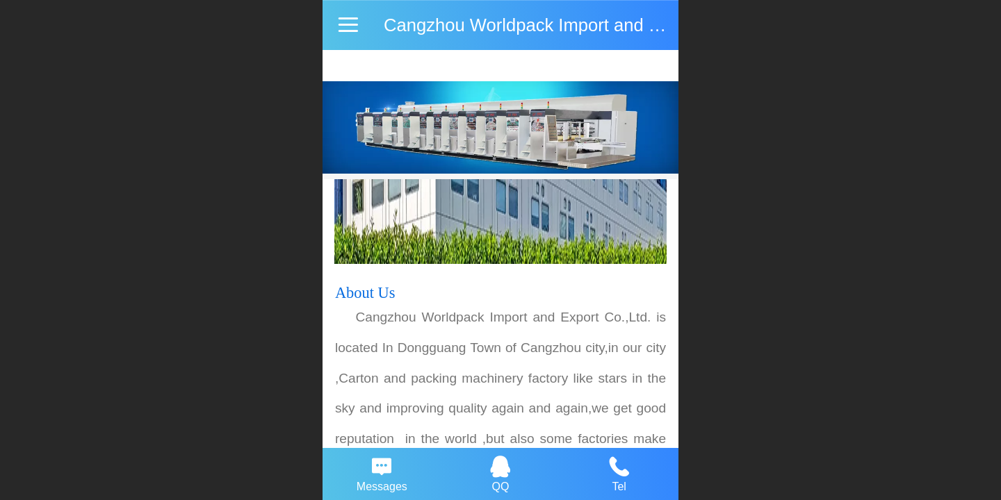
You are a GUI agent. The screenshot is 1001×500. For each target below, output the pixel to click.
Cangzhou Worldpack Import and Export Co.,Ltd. (575, 25)
